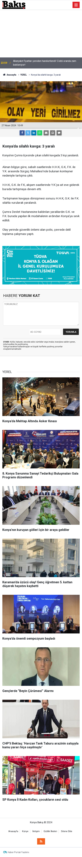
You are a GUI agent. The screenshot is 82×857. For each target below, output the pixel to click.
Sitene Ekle (66, 831)
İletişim (36, 831)
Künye (25, 831)
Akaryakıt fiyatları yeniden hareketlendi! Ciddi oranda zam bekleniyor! (44, 62)
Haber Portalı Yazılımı (18, 852)
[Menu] (76, 5)
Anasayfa (13, 831)
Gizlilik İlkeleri (50, 831)
